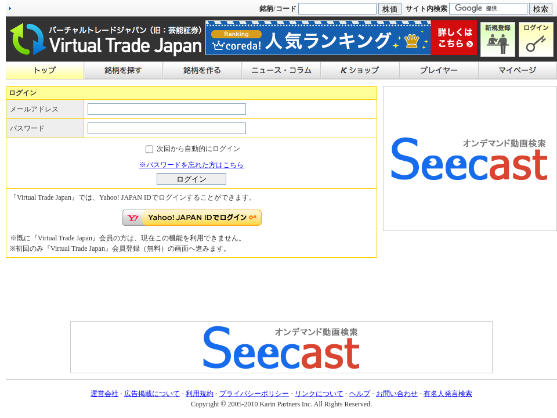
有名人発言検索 (448, 394)
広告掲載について (152, 394)
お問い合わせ (397, 394)
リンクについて (319, 394)
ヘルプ (359, 394)
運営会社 (104, 394)
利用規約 (200, 394)
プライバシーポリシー (254, 394)
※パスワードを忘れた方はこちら (191, 165)
